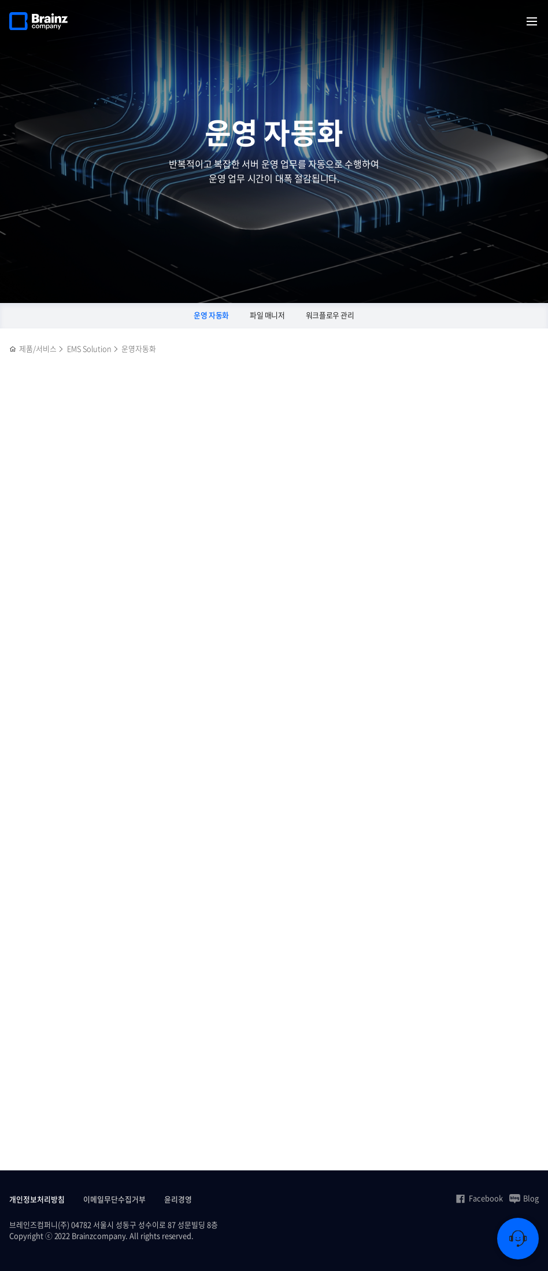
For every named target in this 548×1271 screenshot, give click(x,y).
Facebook (479, 1198)
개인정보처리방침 (37, 1199)
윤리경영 (178, 1199)
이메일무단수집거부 (114, 1199)
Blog (524, 1198)
